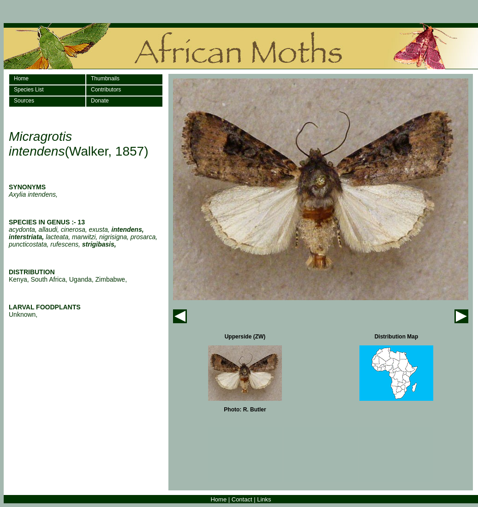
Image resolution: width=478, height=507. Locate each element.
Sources (24, 100)
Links (264, 499)
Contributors (106, 89)
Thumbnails (105, 78)
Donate (100, 100)
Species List (29, 89)
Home (21, 78)
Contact (242, 499)
